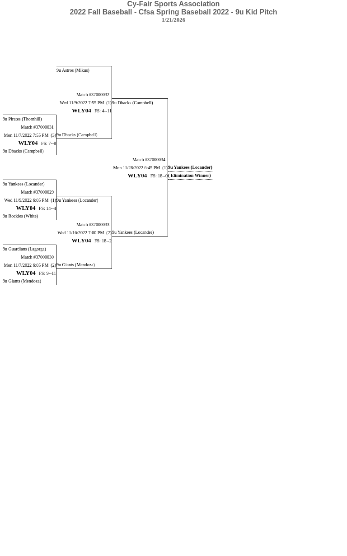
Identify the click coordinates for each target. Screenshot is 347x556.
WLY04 (81, 110)
